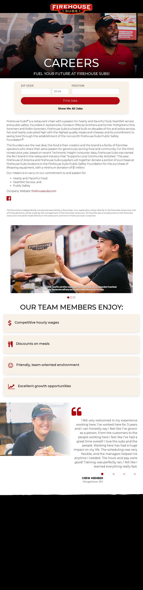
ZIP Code (27, 85)
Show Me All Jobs (70, 108)
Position (78, 85)
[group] (71, 259)
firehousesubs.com (43, 191)
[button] (68, 297)
